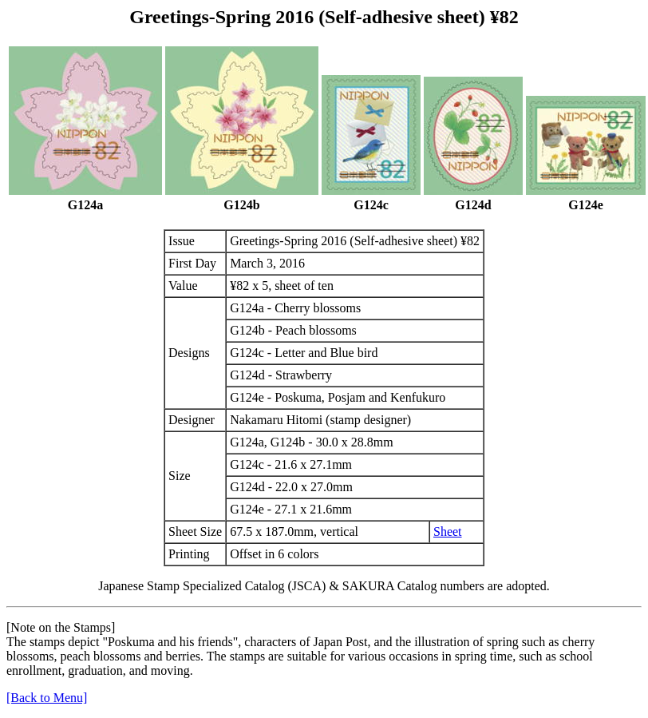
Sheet (447, 531)
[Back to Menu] (46, 697)
